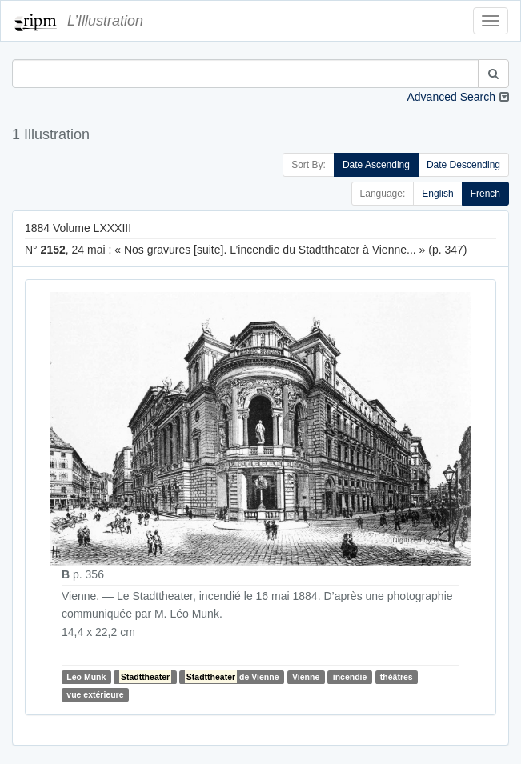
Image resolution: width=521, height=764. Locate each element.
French (485, 193)
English (437, 193)
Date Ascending (376, 164)
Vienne (305, 677)
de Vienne (232, 676)
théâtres (396, 677)
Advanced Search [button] (451, 96)
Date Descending (463, 164)
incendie (350, 677)
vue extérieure (94, 694)
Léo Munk (86, 677)
